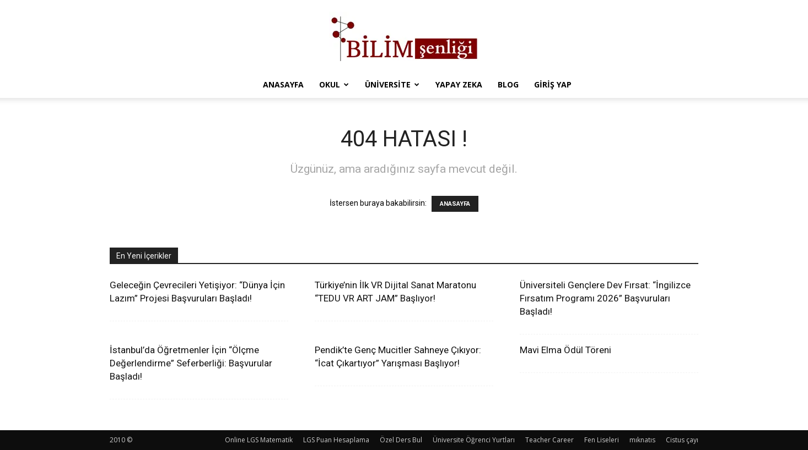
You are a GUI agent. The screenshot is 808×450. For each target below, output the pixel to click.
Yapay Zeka (458, 84)
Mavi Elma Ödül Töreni (565, 349)
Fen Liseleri (601, 439)
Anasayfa (283, 84)
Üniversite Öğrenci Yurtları (474, 439)
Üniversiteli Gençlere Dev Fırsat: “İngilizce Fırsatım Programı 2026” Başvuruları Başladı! (605, 298)
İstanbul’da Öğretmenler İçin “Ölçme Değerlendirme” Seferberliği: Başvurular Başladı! (191, 363)
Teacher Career (549, 439)
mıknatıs (642, 439)
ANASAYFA (455, 203)
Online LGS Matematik (259, 439)
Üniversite (392, 84)
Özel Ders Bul (401, 439)
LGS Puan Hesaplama (336, 439)
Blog (508, 84)
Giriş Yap (553, 84)
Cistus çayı (682, 439)
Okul (334, 84)
